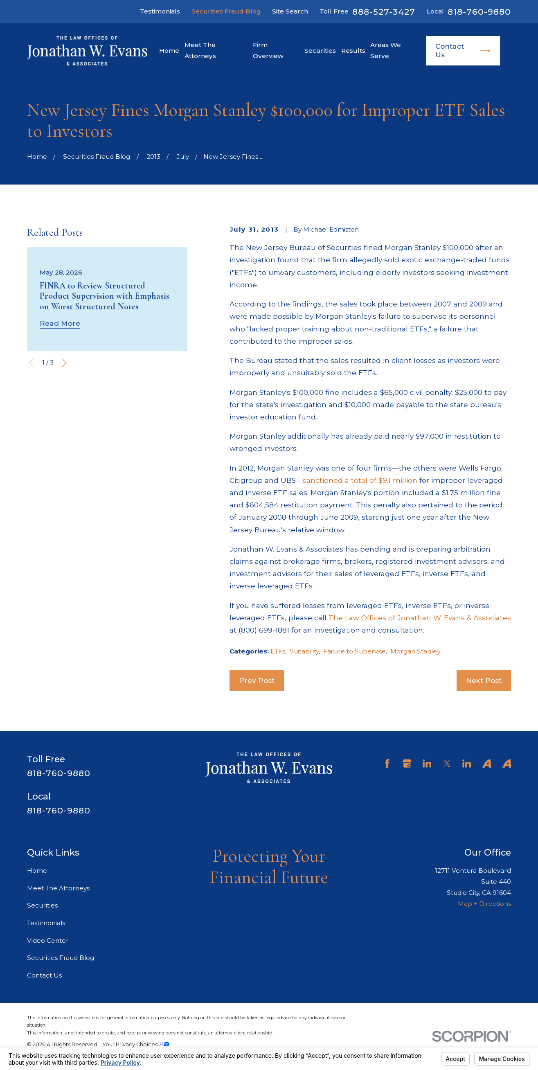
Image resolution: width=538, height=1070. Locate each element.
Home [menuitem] (169, 50)
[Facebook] (387, 763)
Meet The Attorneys (58, 888)
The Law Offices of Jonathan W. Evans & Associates (420, 617)
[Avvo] (486, 763)
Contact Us (463, 50)
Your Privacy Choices (135, 1044)
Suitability (304, 651)
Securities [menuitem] (320, 50)
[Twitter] (447, 763)
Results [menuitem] (353, 50)
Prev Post (257, 680)
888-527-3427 (383, 12)
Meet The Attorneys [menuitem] (200, 50)
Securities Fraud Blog (226, 11)
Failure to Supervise (354, 651)
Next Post (484, 680)
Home (37, 870)
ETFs (277, 651)
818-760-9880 (479, 12)
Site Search (290, 11)
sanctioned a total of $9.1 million (360, 480)
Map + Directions (484, 904)
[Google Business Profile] (407, 763)
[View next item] (64, 362)
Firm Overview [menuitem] (268, 50)
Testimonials (160, 11)
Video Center (48, 940)
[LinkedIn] (427, 763)
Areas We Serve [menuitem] (385, 50)
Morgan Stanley (415, 651)
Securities (42, 905)
